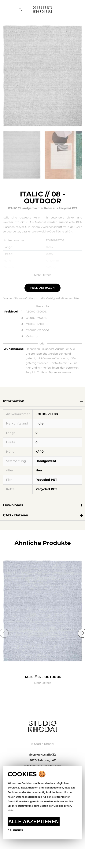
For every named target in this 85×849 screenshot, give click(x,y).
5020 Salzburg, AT (42, 760)
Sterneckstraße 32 (42, 754)
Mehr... (12, 810)
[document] (42, 802)
